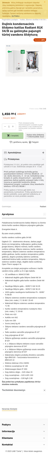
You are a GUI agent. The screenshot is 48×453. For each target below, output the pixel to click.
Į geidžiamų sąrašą (18, 142)
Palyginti (34, 142)
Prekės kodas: (34, 109)
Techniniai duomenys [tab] (24, 390)
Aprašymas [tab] (24, 214)
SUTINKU (15, 16)
